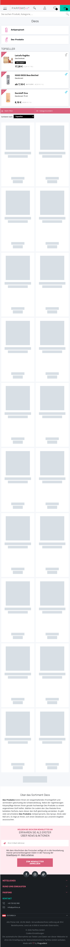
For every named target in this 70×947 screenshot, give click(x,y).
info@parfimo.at (14, 907)
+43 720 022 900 (13, 903)
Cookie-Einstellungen (35, 933)
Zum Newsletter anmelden (35, 863)
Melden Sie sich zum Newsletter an (35, 833)
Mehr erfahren (27, 855)
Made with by (35, 943)
